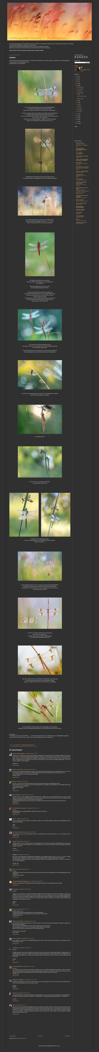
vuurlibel (35, 746)
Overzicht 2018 (79, 204)
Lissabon (78, 213)
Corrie (14, 909)
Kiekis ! (77, 219)
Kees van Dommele (17, 966)
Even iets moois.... (80, 142)
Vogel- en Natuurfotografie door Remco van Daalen (82, 160)
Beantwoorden (16, 765)
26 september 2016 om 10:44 (28, 966)
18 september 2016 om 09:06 (29, 832)
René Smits (15, 889)
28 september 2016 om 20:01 (23, 993)
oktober (79, 90)
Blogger (58, 1045)
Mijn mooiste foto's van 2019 (82, 200)
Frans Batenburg (80, 215)
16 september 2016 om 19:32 (31, 753)
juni (78, 102)
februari (79, 109)
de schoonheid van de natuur (19, 808)
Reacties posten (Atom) (21, 1038)
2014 (77, 115)
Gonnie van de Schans (18, 769)
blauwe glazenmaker (23, 746)
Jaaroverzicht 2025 (80, 172)
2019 (77, 79)
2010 (77, 123)
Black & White (79, 150)
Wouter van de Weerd (17, 921)
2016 (77, 85)
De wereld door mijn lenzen (82, 166)
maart (78, 107)
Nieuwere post (13, 1036)
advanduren (15, 947)
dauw (28, 746)
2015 (77, 114)
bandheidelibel (15, 746)
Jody (14, 1005)
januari (78, 111)
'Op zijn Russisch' (50, 221)
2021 (77, 76)
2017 (77, 83)
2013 (77, 117)
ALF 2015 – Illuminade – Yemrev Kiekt (81, 183)
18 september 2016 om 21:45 (23, 854)
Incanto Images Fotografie (19, 753)
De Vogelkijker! (79, 152)
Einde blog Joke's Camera (81, 180)
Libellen (31, 746)
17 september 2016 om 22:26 (22, 818)
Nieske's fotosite (80, 199)
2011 (77, 121)
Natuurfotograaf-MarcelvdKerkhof (80, 207)
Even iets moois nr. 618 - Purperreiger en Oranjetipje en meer (82, 145)
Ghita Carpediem (16, 794)
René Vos (15, 841)
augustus (79, 98)
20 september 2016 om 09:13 (24, 889)
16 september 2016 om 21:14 (29, 769)
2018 (77, 81)
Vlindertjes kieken (79, 217)
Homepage (40, 1036)
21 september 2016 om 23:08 (29, 921)
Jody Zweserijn (79, 174)
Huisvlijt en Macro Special (81, 197)
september (79, 92)
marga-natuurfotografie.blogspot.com (21, 881)
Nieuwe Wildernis (79, 223)
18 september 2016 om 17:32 (23, 841)
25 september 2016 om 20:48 (24, 947)
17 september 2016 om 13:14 (32, 808)
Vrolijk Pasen (78, 157)
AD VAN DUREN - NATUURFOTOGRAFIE (81, 149)
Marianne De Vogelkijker (18, 979)
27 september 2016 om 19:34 (30, 979)
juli (78, 100)
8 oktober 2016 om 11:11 (20, 1005)
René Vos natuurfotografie (82, 171)
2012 (77, 119)
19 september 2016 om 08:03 (22, 869)
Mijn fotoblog (79, 212)
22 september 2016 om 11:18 (27, 938)
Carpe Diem (78, 162)
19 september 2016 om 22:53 (36, 881)
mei (78, 104)
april (78, 106)
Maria (14, 781)
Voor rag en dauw (79, 210)
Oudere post (67, 1036)
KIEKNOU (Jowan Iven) (81, 222)
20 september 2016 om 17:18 (22, 909)
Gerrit (14, 818)
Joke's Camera (79, 178)
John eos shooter (17, 938)
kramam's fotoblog (80, 209)
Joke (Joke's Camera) (17, 832)
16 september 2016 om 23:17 (22, 781)
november (79, 89)
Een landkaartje (79, 154)
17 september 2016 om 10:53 (27, 794)
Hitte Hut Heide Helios (81, 96)
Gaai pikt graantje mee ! (81, 220)
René (37, 584)
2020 (77, 78)
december (79, 87)
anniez (14, 869)
